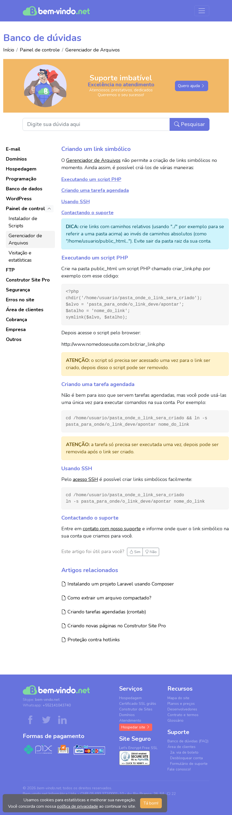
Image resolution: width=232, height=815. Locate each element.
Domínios (16, 159)
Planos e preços (181, 703)
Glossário (175, 720)
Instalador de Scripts (23, 222)
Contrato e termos (183, 714)
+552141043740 (57, 705)
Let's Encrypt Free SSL (138, 747)
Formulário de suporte (189, 763)
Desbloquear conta (186, 758)
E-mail (13, 149)
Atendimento (130, 720)
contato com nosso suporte (112, 528)
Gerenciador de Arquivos (92, 50)
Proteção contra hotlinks (90, 639)
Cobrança (16, 319)
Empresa (16, 329)
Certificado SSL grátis (137, 703)
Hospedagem (21, 169)
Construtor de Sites (135, 709)
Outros (13, 339)
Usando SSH (75, 201)
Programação (21, 179)
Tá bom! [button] (151, 803)
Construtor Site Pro (28, 280)
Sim (134, 551)
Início (8, 50)
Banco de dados (24, 189)
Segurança (18, 290)
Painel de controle (40, 50)
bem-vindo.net (47, 699)
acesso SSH (85, 479)
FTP (10, 270)
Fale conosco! (179, 769)
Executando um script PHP (91, 179)
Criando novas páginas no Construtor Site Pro (113, 625)
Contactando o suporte (87, 212)
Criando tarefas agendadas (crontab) (103, 611)
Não (151, 551)
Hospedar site (135, 727)
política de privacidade (77, 806)
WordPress (19, 198)
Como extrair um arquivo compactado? (106, 597)
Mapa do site (178, 698)
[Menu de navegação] (201, 10)
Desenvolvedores (182, 709)
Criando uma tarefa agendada (95, 190)
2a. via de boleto (184, 752)
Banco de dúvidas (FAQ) (187, 741)
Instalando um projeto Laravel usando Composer (117, 583)
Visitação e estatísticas (20, 256)
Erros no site (20, 300)
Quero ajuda (191, 85)
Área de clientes (24, 309)
